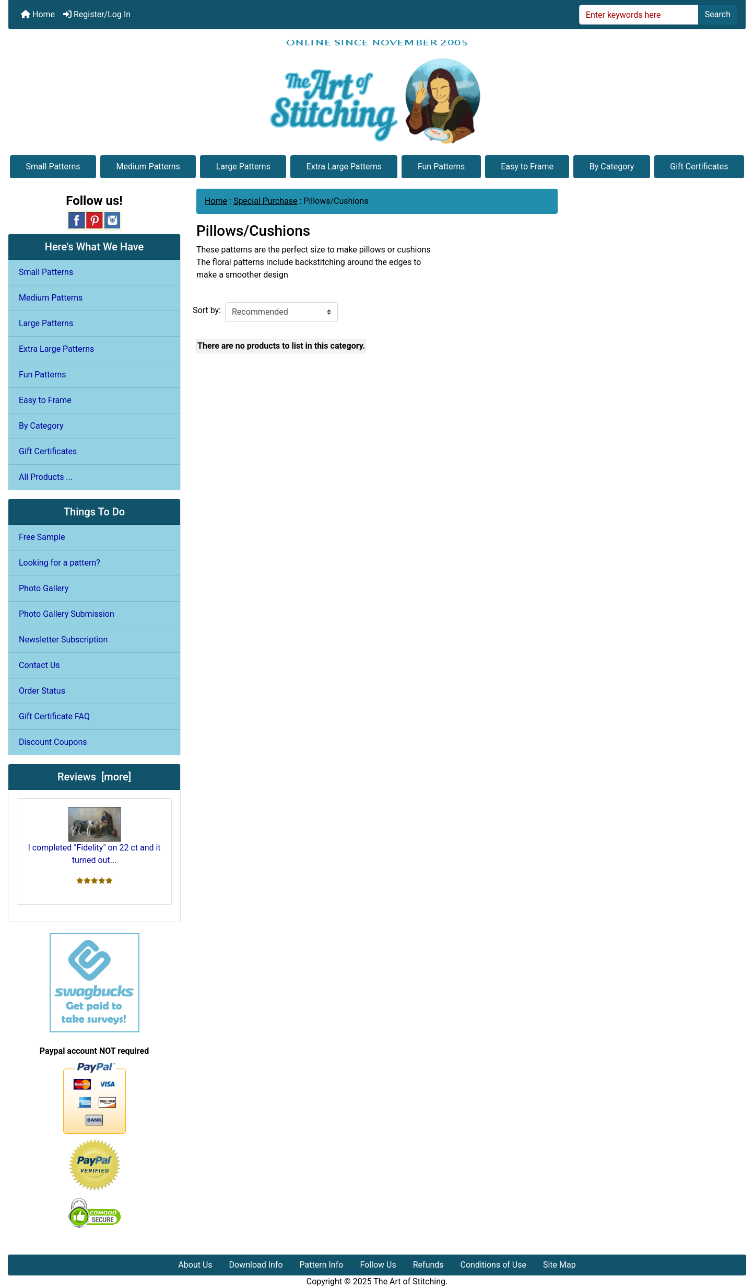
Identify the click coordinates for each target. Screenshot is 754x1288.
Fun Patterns (441, 166)
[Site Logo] (377, 91)
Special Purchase (265, 201)
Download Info (256, 1265)
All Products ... (46, 477)
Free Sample (42, 537)
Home (38, 14)
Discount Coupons (53, 742)
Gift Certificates (699, 166)
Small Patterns (53, 166)
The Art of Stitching (409, 1281)
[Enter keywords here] (639, 15)
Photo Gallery (43, 588)
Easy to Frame (527, 166)
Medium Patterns (148, 166)
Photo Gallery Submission (66, 614)
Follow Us (378, 1265)
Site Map (559, 1265)
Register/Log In (97, 14)
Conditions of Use (493, 1265)
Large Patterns (243, 166)
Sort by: (207, 310)
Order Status (42, 691)
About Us (195, 1265)
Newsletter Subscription (63, 640)
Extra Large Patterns (344, 166)
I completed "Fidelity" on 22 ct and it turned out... (94, 836)
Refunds (428, 1265)
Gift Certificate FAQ (54, 716)
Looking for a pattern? (59, 563)
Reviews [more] (94, 776)
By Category (612, 166)
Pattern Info (322, 1265)
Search (718, 14)
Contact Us (39, 665)
